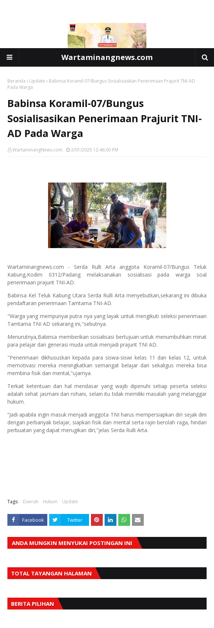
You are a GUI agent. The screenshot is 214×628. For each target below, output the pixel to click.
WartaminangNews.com (37, 150)
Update (37, 81)
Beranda (16, 81)
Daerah (30, 501)
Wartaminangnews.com (107, 57)
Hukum (50, 501)
